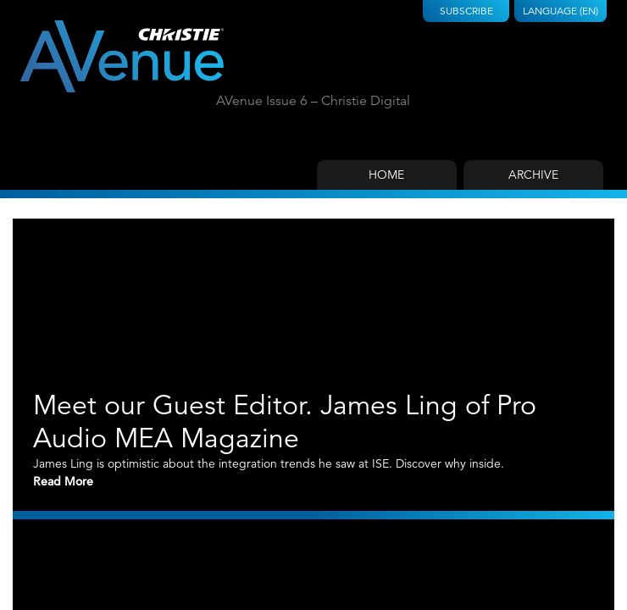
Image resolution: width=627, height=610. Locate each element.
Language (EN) (560, 10)
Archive (533, 174)
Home (386, 174)
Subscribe (466, 10)
